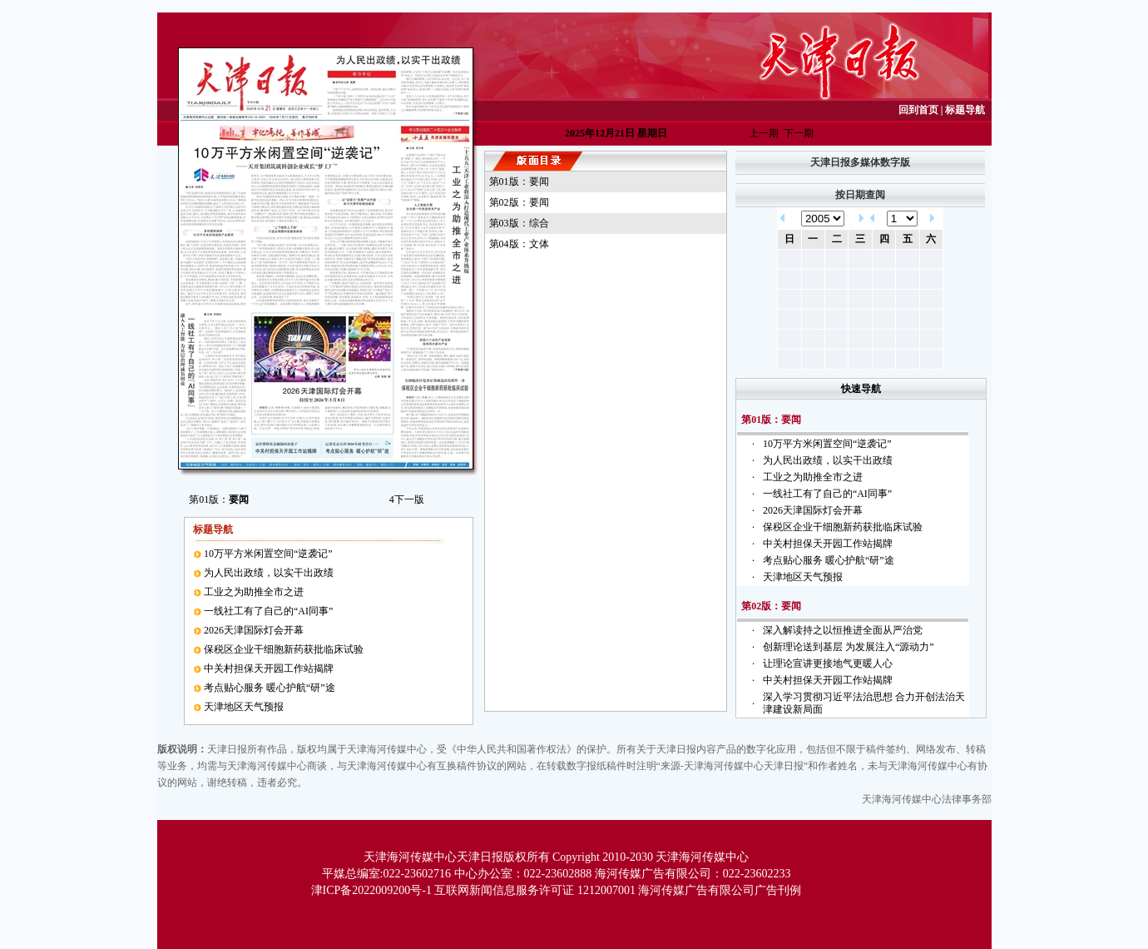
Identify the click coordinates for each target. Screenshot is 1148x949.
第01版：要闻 (519, 181)
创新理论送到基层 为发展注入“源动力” (848, 647)
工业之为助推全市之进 (254, 592)
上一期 (764, 133)
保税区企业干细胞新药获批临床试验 (284, 649)
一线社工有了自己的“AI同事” (268, 611)
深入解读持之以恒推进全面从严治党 (843, 630)
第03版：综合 (519, 223)
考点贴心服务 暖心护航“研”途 (269, 687)
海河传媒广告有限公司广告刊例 (719, 890)
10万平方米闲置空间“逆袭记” (268, 553)
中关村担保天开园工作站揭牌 (269, 668)
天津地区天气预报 (244, 707)
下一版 (406, 499)
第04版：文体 (519, 244)
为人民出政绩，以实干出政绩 (269, 573)
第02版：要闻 (519, 202)
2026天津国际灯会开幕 (254, 630)
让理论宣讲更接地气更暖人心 (828, 663)
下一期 (799, 133)
